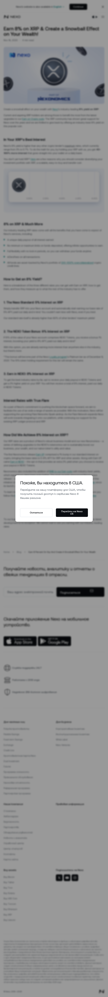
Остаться (36, 512)
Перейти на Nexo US (72, 512)
